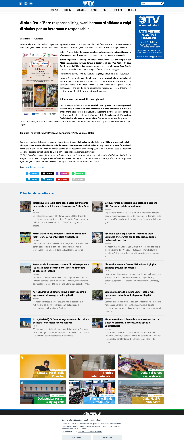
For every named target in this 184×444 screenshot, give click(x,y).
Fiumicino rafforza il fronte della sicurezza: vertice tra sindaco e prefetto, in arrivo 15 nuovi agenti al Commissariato (132, 322)
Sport (94, 9)
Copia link (78, 179)
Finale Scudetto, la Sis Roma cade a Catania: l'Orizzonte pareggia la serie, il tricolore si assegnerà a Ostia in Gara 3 (61, 206)
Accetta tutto (107, 438)
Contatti (132, 9)
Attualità (81, 9)
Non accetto (76, 438)
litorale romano (37, 167)
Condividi (32, 173)
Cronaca (54, 9)
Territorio (117, 9)
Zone (105, 9)
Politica (67, 9)
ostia (27, 167)
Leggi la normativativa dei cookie (90, 431)
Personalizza (67, 431)
